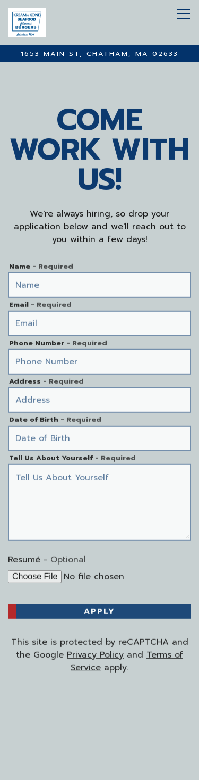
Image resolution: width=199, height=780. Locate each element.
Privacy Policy (95, 655)
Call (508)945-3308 (99, 732)
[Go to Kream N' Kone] (99, 53)
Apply (99, 612)
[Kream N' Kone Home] (55, 22)
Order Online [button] (99, 751)
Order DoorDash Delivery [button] (99, 770)
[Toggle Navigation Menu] (183, 14)
